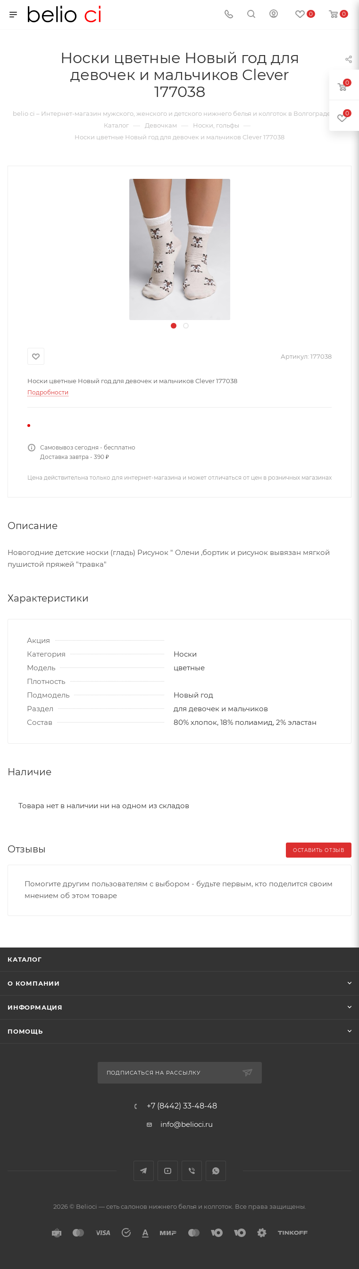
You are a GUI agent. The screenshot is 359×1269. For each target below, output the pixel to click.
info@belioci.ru (186, 1124)
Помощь (25, 1031)
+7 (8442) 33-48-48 (182, 1106)
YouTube (168, 1171)
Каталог (25, 959)
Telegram (144, 1171)
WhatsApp (216, 1171)
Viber (192, 1171)
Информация (35, 1007)
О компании (34, 983)
